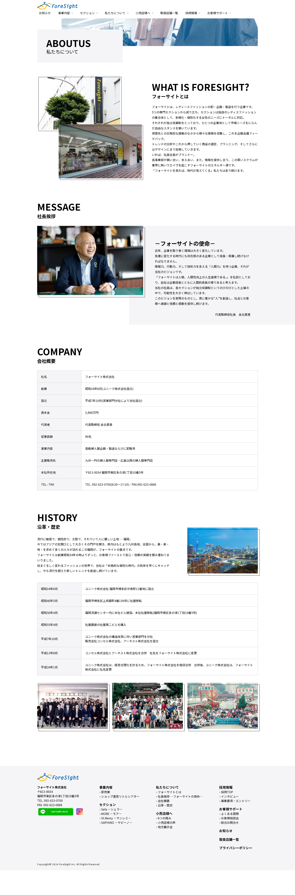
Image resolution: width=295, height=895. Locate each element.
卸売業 (105, 792)
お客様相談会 (230, 818)
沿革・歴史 (165, 805)
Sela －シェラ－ (111, 809)
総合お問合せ (230, 822)
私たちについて (115, 13)
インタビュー (230, 796)
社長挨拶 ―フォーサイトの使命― (180, 796)
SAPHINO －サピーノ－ (116, 822)
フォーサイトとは (169, 792)
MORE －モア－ (111, 813)
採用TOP (227, 792)
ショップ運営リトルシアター (120, 796)
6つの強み (164, 818)
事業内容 (64, 13)
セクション (87, 13)
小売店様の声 (166, 822)
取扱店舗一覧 (169, 13)
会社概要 (164, 801)
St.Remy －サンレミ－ (116, 818)
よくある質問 (230, 813)
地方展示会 (165, 827)
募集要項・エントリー (235, 801)
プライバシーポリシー (235, 847)
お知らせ (45, 13)
